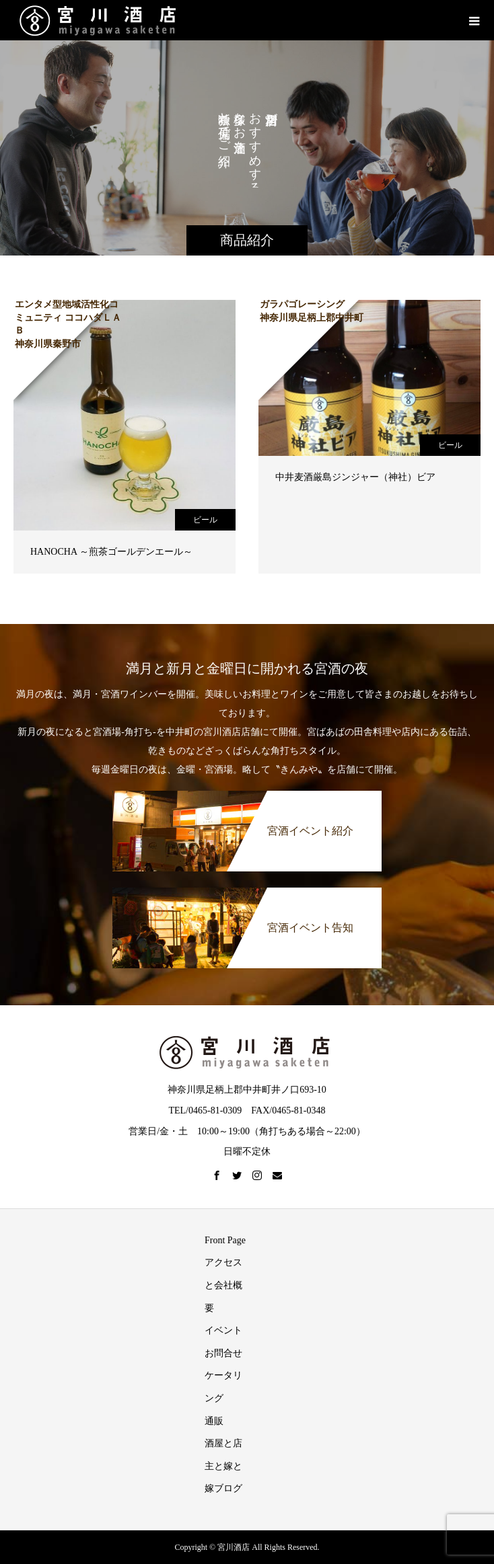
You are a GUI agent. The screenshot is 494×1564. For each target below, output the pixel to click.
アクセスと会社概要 (223, 1285)
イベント (223, 1330)
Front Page (225, 1240)
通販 (214, 1421)
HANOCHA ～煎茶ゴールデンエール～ (111, 552)
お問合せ (223, 1353)
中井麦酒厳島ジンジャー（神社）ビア (355, 477)
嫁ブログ (223, 1488)
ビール (205, 519)
